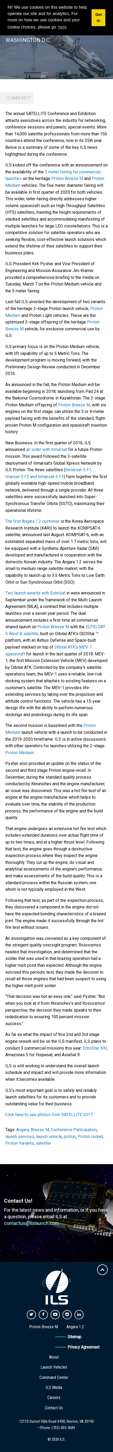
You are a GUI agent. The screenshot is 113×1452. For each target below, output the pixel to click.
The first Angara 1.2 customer (32, 521)
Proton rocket (90, 1136)
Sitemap (74, 1336)
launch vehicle (49, 1136)
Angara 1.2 (75, 1326)
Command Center (53, 1377)
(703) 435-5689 (63, 1427)
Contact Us (54, 1407)
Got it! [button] (98, 17)
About (54, 1357)
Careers (53, 1397)
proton (70, 1136)
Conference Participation (74, 1129)
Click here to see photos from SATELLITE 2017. (49, 1114)
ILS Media (54, 1387)
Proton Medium (19, 752)
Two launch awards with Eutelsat (35, 593)
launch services (19, 1136)
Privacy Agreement (83, 1347)
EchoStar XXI (95, 1048)
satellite (43, 1143)
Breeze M (40, 1129)
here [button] (62, 27)
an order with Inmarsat (46, 449)
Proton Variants (19, 1143)
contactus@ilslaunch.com (31, 1223)
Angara (22, 1129)
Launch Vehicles (53, 1367)
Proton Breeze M (67, 178)
